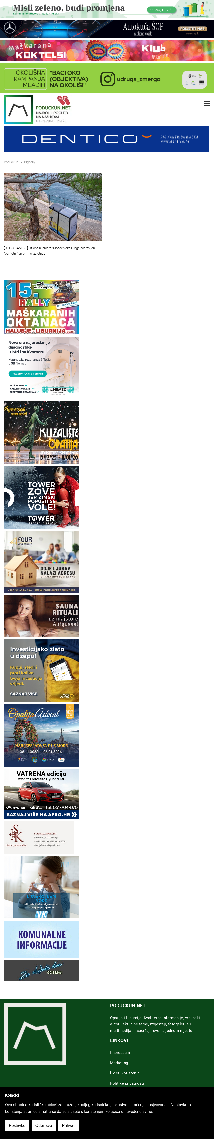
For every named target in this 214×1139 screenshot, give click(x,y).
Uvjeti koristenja (125, 1073)
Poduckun (11, 162)
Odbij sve (43, 1125)
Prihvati (68, 1125)
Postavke (17, 1125)
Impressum (120, 1052)
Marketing (119, 1063)
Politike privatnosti (127, 1083)
